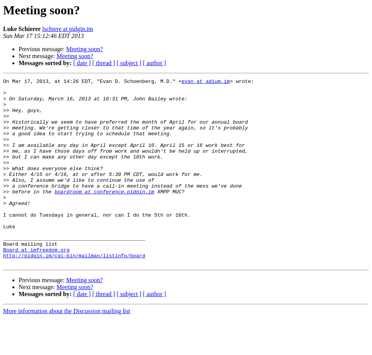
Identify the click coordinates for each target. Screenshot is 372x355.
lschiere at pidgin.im (67, 29)
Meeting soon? (84, 49)
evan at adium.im (205, 82)
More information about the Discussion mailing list (66, 348)
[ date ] (82, 63)
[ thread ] (103, 63)
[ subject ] (129, 63)
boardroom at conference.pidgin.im (104, 214)
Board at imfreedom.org (36, 284)
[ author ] (154, 63)
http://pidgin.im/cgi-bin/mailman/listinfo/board (74, 291)
